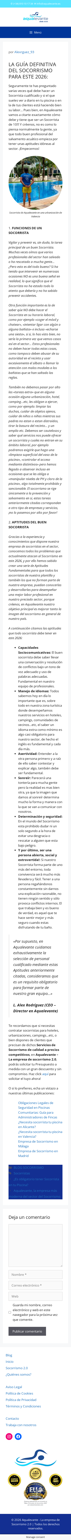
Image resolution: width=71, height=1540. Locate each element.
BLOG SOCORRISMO (29, 1167)
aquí (45, 1074)
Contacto (12, 1418)
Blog (9, 1355)
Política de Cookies (19, 1393)
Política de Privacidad (21, 1400)
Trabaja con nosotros (21, 1425)
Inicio (9, 1361)
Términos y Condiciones (23, 1406)
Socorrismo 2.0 (17, 1368)
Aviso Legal (14, 1387)
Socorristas (22, 1173)
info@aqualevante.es (48, 3)
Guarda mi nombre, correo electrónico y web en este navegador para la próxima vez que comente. (35, 1312)
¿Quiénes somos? (18, 1374)
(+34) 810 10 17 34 (23, 3)
